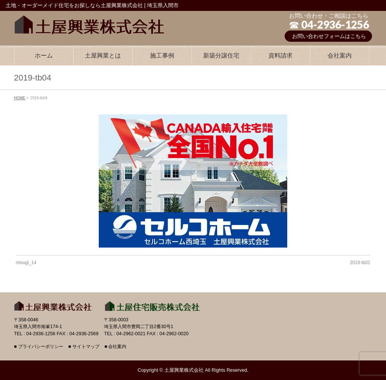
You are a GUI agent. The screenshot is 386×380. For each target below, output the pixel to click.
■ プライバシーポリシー (38, 346)
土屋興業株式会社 (184, 370)
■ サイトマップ (84, 346)
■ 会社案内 (115, 346)
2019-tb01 (360, 262)
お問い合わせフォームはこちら (329, 36)
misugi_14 (26, 262)
